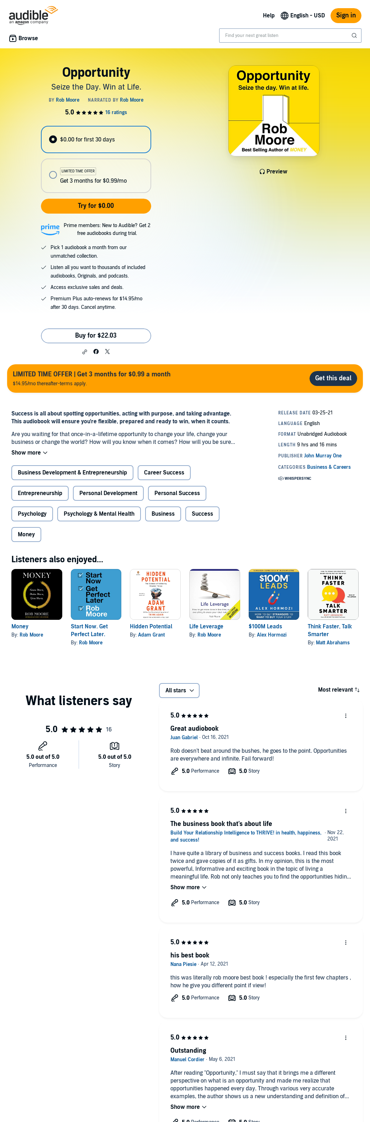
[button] (85, 352)
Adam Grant (151, 635)
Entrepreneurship (40, 493)
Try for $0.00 (96, 206)
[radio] (96, 139)
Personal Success (177, 493)
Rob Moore (31, 635)
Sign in (346, 15)
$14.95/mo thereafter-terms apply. (92, 378)
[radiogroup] (96, 159)
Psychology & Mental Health (99, 513)
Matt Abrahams (333, 643)
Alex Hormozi (272, 635)
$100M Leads (265, 626)
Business (163, 513)
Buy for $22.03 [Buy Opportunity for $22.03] (96, 335)
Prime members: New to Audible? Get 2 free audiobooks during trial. (107, 229)
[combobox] (290, 35)
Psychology (32, 513)
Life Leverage (206, 626)
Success (202, 513)
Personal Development (108, 493)
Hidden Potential (151, 626)
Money (26, 534)
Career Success (164, 472)
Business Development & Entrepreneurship (72, 472)
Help (269, 15)
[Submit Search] (355, 35)
